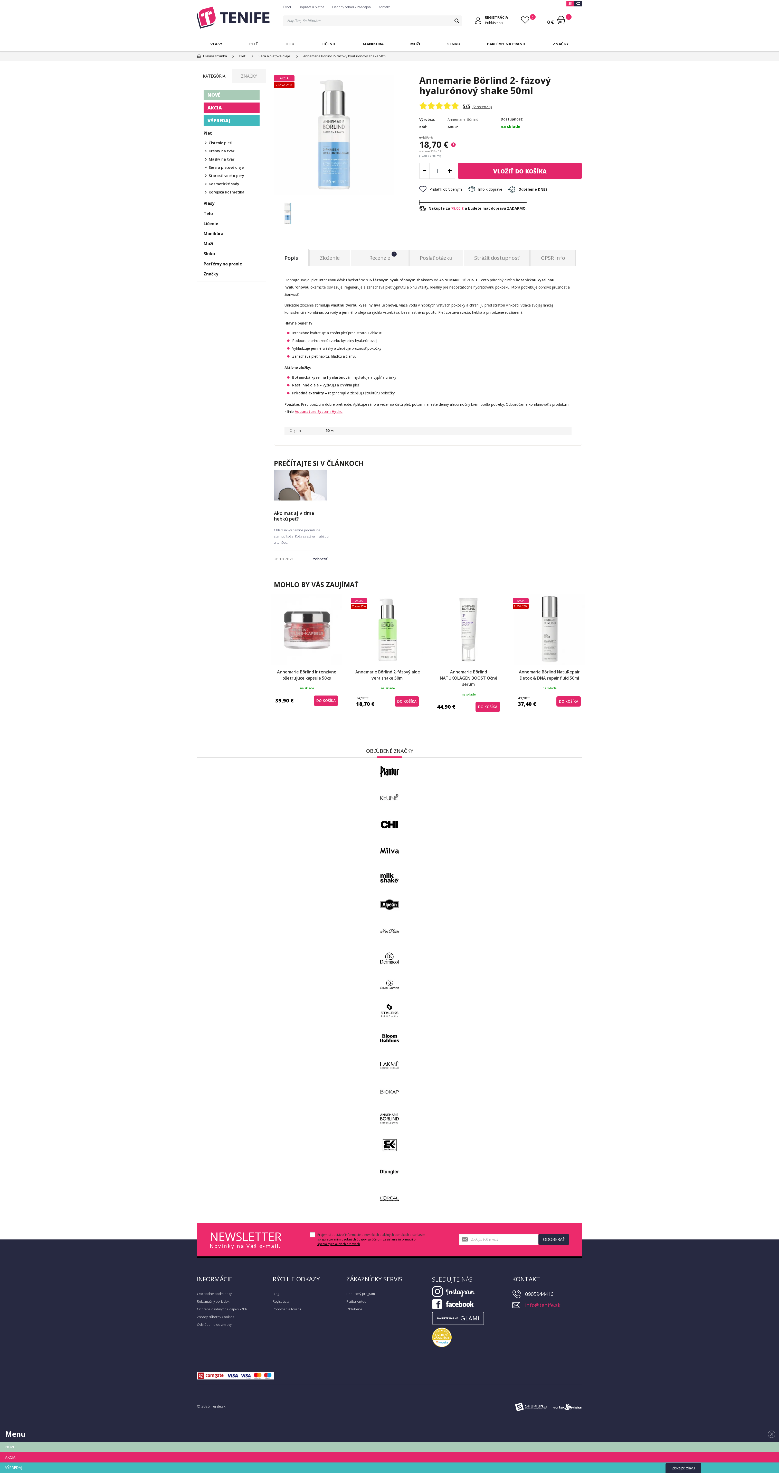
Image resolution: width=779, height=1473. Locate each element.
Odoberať (554, 1239)
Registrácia (281, 1301)
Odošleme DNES (527, 189)
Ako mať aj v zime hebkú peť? (294, 516)
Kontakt (384, 7)
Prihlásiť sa (494, 22)
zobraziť (320, 558)
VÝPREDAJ (218, 120)
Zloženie (330, 257)
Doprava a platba (311, 7)
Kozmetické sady (224, 183)
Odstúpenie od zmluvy (214, 1324)
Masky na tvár (221, 159)
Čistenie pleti (220, 142)
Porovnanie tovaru (287, 1309)
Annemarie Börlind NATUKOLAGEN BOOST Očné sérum (468, 678)
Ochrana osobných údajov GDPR (222, 1309)
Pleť (253, 43)
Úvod (287, 7)
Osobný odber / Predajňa (351, 7)
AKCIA (214, 108)
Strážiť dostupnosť (496, 257)
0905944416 (539, 1294)
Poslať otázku (436, 257)
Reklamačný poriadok (213, 1301)
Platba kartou (356, 1301)
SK (570, 3)
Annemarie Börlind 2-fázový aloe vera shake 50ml (387, 675)
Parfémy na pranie (506, 43)
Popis (291, 257)
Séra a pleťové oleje (226, 167)
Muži (415, 43)
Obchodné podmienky (214, 1293)
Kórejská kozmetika (226, 192)
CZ (578, 3)
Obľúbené (354, 1309)
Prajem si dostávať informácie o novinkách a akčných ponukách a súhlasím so (371, 1239)
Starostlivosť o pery (226, 175)
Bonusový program (360, 1293)
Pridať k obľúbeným (440, 189)
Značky (561, 43)
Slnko (453, 43)
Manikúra (373, 43)
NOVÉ (213, 95)
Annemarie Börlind (463, 119)
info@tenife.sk (542, 1305)
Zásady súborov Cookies (215, 1316)
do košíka (520, 171)
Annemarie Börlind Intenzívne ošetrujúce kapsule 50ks (306, 675)
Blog (276, 1293)
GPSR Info (553, 257)
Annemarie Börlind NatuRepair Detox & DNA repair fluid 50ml (549, 675)
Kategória (214, 76)
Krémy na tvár (221, 151)
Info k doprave (485, 189)
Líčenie (328, 43)
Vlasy (216, 43)
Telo (289, 43)
